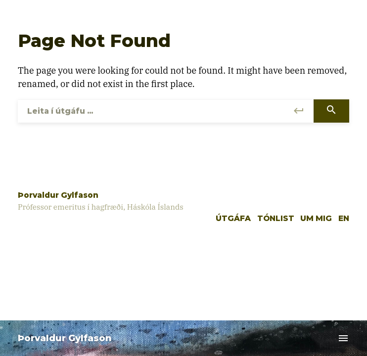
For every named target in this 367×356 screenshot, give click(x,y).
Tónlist (275, 218)
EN (343, 218)
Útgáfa (233, 218)
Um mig (316, 218)
